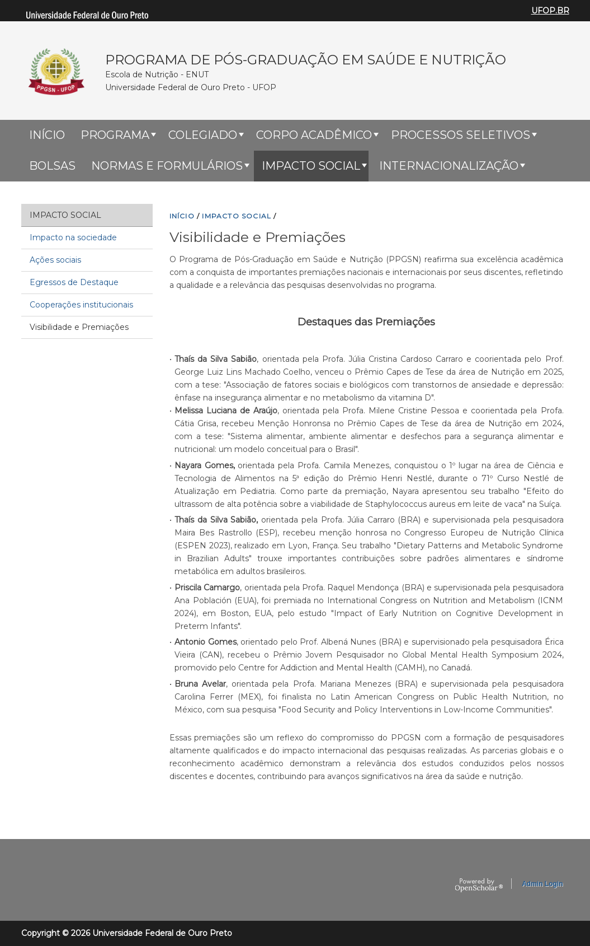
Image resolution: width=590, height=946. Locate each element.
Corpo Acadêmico (314, 135)
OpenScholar (479, 885)
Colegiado (202, 135)
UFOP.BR (550, 11)
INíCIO (182, 216)
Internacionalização (448, 166)
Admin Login (542, 884)
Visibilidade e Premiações (79, 327)
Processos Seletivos (460, 135)
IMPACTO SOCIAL (236, 216)
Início (47, 135)
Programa (115, 135)
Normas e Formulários (167, 166)
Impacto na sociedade (73, 237)
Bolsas (52, 166)
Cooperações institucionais (81, 305)
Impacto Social (311, 166)
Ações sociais (55, 260)
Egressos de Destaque (74, 282)
